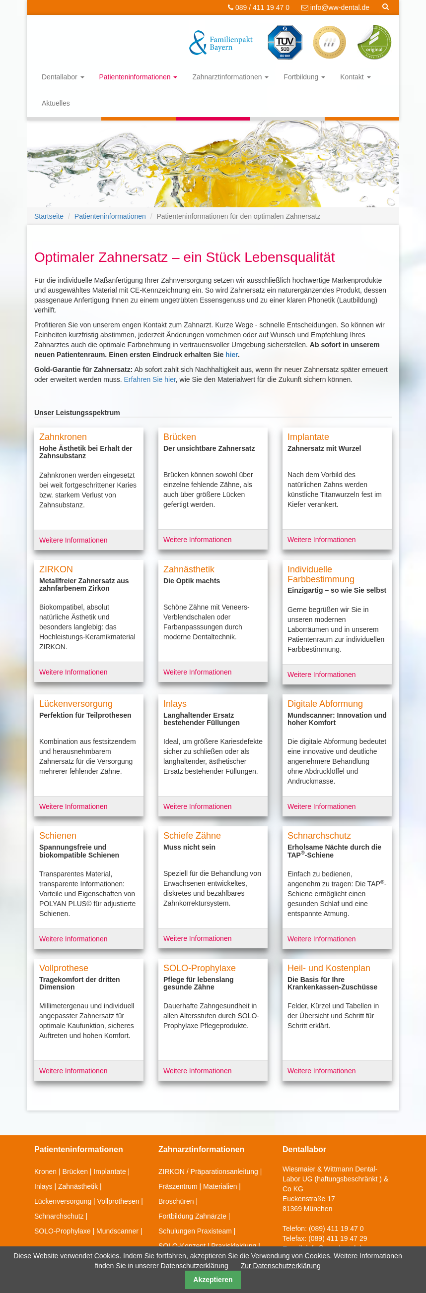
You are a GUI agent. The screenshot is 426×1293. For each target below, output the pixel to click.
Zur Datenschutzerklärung (281, 1266)
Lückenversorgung (62, 1201)
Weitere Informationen (73, 540)
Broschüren (176, 1201)
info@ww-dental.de (335, 7)
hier (231, 355)
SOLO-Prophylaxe (62, 1231)
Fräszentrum (178, 1186)
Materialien (220, 1186)
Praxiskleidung (233, 1246)
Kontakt (355, 77)
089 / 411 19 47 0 (258, 7)
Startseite (49, 216)
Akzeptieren (212, 1280)
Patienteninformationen (138, 77)
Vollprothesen (118, 1201)
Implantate (109, 1171)
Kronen (45, 1171)
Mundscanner (117, 1231)
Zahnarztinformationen (230, 77)
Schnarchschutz (59, 1216)
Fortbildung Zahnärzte (192, 1216)
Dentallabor (63, 77)
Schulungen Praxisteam (195, 1231)
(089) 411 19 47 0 (336, 1228)
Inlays (43, 1186)
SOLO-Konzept (182, 1246)
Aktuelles (56, 103)
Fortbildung (304, 77)
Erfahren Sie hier (150, 379)
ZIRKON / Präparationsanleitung (208, 1171)
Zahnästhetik (78, 1186)
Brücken (75, 1171)
